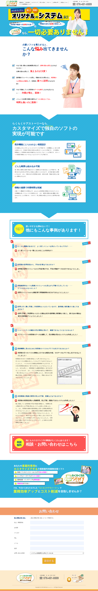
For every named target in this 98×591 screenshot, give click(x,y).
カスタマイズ (35, 2)
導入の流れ (42, 2)
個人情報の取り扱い (20, 518)
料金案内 (28, 2)
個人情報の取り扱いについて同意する (41, 518)
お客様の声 (55, 2)
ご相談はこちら (64, 2)
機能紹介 (22, 2)
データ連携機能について (25, 4)
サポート (49, 2)
